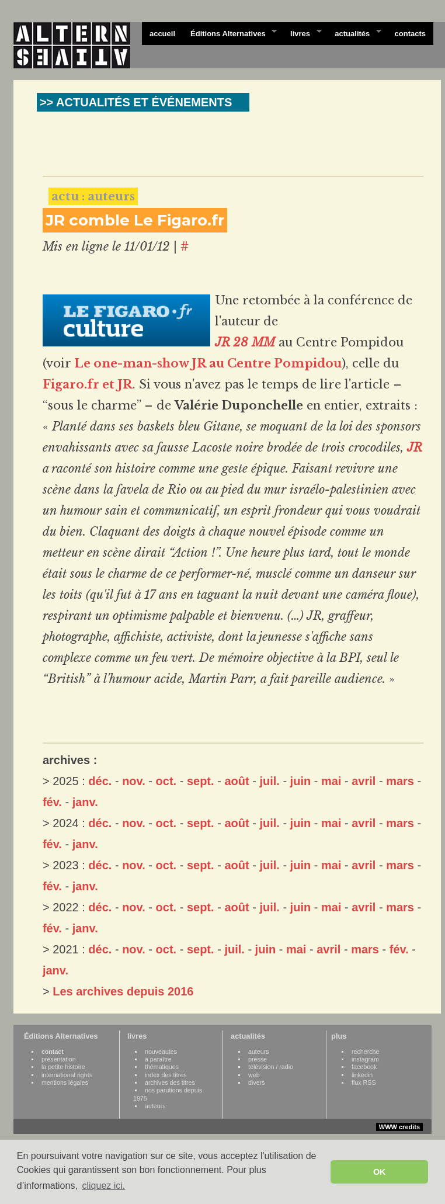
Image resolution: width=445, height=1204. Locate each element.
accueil (162, 33)
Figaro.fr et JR (88, 384)
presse (257, 1059)
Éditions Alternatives (230, 32)
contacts (410, 33)
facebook (364, 1066)
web (254, 1074)
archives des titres (170, 1082)
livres (302, 32)
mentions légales (64, 1082)
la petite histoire (63, 1066)
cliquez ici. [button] (103, 1186)
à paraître (158, 1059)
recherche (365, 1051)
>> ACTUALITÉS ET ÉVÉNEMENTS (136, 102)
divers (256, 1082)
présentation (58, 1059)
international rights (66, 1074)
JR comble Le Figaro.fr (135, 220)
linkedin (362, 1074)
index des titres (166, 1074)
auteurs (155, 1105)
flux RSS (364, 1082)
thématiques (162, 1066)
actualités (354, 32)
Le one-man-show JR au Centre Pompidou (208, 363)
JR (414, 447)
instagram (365, 1059)
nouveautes (161, 1051)
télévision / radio (270, 1066)
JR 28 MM (245, 342)
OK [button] (379, 1172)
